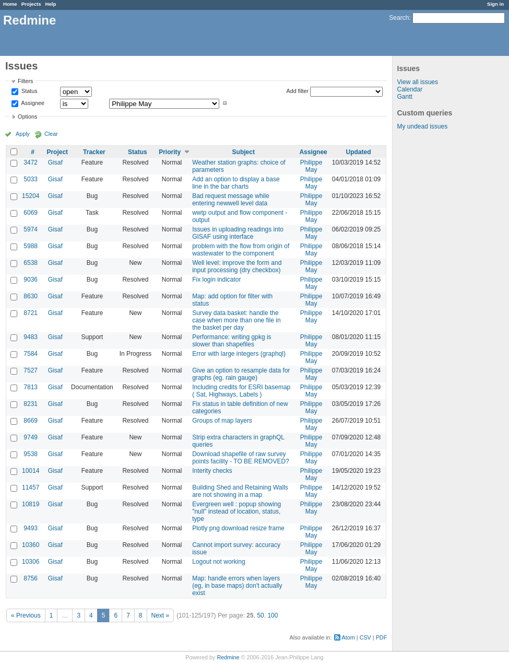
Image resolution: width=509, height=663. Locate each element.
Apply (23, 134)
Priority (170, 152)
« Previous (26, 615)
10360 (30, 545)
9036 (30, 279)
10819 (30, 504)
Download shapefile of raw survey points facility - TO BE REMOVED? (240, 457)
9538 (30, 454)
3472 (30, 162)
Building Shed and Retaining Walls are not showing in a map (240, 491)
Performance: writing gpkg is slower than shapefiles (231, 340)
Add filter (298, 91)
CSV (365, 637)
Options (27, 116)
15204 (30, 196)
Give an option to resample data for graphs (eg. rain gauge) (241, 374)
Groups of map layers (222, 420)
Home (10, 4)
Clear (51, 134)
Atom (348, 637)
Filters (25, 81)
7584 (30, 353)
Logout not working (218, 561)
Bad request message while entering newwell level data (230, 199)
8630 (30, 296)
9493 (30, 528)
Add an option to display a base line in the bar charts (235, 183)
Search (399, 17)
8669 (30, 420)
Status (29, 91)
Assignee (32, 103)
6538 (30, 262)
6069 (30, 212)
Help (50, 4)
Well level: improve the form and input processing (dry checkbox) (236, 266)
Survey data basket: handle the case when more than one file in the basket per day (236, 320)
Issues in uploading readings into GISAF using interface (237, 233)
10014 (30, 470)
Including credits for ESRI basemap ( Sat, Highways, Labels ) (241, 390)
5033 (30, 179)
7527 (30, 370)
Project (57, 152)
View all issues (417, 82)
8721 (30, 313)
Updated (358, 152)
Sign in (495, 4)
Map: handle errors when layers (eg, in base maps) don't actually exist (237, 586)
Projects (31, 4)
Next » (160, 615)
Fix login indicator (216, 279)
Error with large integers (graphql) (239, 353)
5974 (30, 229)
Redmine (228, 657)
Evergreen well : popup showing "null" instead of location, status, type (236, 511)
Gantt (404, 96)
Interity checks (212, 470)
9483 (30, 337)
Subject (243, 152)
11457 (30, 487)
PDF (381, 637)
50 (260, 615)
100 (272, 615)
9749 (30, 437)
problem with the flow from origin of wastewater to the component (240, 249)
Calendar (410, 89)
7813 (30, 387)
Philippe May (311, 166)
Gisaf (55, 162)
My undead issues (422, 126)
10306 (30, 561)
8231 (30, 404)
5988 (30, 246)
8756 (30, 578)
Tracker (94, 152)
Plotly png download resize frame (238, 528)
